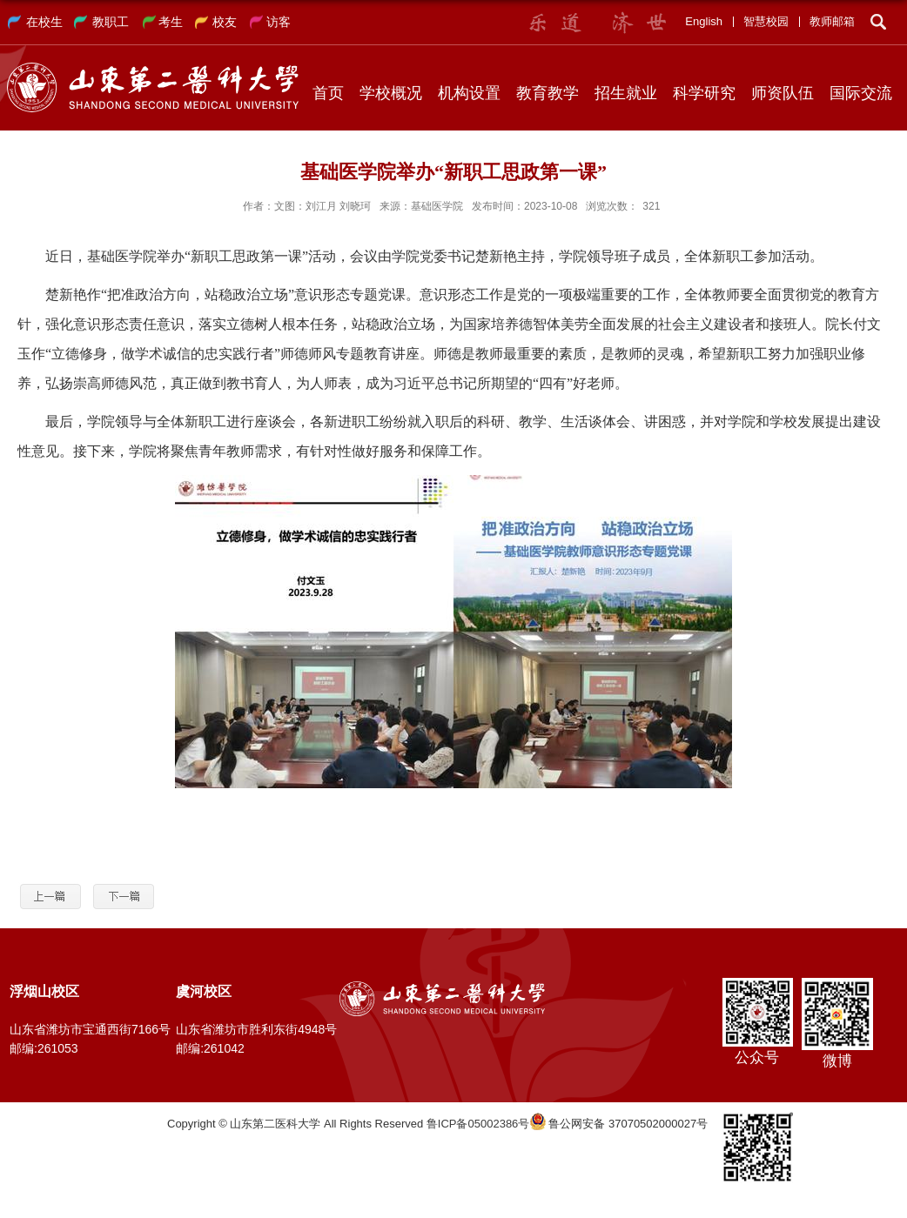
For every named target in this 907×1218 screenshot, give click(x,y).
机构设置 (469, 93)
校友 (224, 22)
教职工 (110, 22)
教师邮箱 (832, 21)
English (703, 21)
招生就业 (626, 93)
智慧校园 (766, 21)
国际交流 (861, 93)
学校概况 (390, 93)
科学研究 (704, 93)
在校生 (44, 22)
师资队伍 (782, 93)
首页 (328, 93)
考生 (170, 22)
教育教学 (547, 93)
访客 (278, 22)
